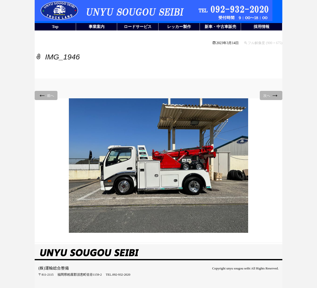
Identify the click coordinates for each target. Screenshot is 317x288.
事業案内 (97, 27)
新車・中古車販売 (220, 27)
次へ (271, 95)
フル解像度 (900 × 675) (265, 43)
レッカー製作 (179, 27)
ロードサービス (138, 27)
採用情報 (261, 27)
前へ (46, 95)
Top (55, 27)
